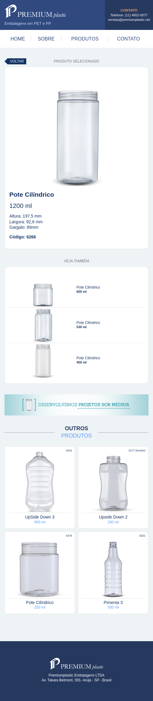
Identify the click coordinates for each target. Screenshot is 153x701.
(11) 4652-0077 (136, 15)
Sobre (46, 38)
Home (18, 38)
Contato (128, 38)
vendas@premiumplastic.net (129, 19)
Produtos (84, 38)
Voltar (17, 61)
